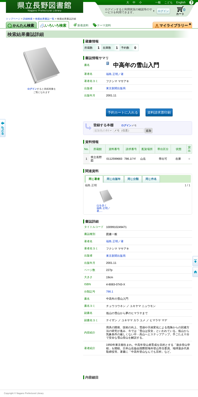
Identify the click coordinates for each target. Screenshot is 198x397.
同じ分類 (133, 178)
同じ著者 (94, 178)
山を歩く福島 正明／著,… (105, 201)
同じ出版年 (114, 178)
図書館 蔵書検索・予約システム (47, 8)
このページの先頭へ (195, 261)
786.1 (109, 291)
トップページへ (195, 272)
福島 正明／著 (115, 74)
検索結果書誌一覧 (44, 18)
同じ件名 (151, 178)
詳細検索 (27, 18)
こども (168, 2)
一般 (158, 2)
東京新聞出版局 (116, 88)
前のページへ (3, 128)
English (181, 2)
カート (178, 10)
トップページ (13, 18)
